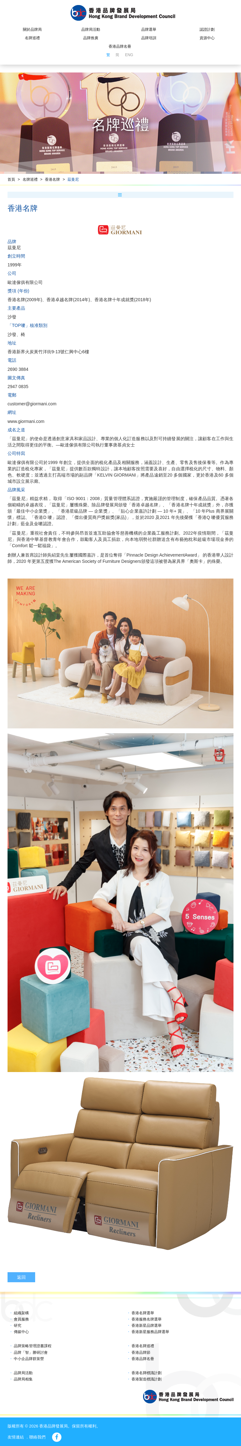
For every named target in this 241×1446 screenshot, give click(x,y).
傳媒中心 (21, 1332)
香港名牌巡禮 (142, 1346)
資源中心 (207, 38)
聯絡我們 (37, 1437)
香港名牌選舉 (142, 1313)
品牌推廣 (90, 38)
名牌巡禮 (32, 38)
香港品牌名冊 (120, 46)
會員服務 (21, 1319)
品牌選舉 (148, 29)
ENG (129, 55)
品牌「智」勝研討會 (31, 1352)
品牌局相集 (23, 1379)
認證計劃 (207, 29)
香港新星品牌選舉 (146, 1325)
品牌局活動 (90, 29)
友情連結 (16, 1437)
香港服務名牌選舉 (146, 1319)
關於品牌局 (32, 29)
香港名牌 (52, 179)
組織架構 (21, 1313)
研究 (17, 1325)
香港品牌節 (140, 1352)
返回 (21, 1277)
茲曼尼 (73, 179)
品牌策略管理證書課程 (32, 1346)
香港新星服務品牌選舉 (150, 1332)
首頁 (11, 179)
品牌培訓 (148, 38)
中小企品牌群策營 (29, 1359)
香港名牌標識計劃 (146, 1373)
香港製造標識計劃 (146, 1379)
